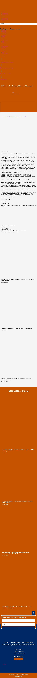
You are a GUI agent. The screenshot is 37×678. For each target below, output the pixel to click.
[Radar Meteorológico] (1, 59)
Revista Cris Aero (5, 14)
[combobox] (18, 24)
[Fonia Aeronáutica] (1, 71)
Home (3, 12)
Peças (3, 38)
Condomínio (4, 35)
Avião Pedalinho (5, 32)
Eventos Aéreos (5, 13)
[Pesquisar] (1, 26)
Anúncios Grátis (5, 40)
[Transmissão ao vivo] (1, 65)
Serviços (3, 41)
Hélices (3, 37)
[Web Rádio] (1, 77)
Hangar (3, 36)
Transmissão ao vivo (6, 68)
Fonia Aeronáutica (5, 74)
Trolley (3, 42)
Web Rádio (3, 79)
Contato (3, 15)
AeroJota (4, 664)
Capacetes (4, 47)
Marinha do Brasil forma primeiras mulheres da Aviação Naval (16, 328)
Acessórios (4, 30)
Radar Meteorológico (6, 62)
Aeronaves (4, 31)
